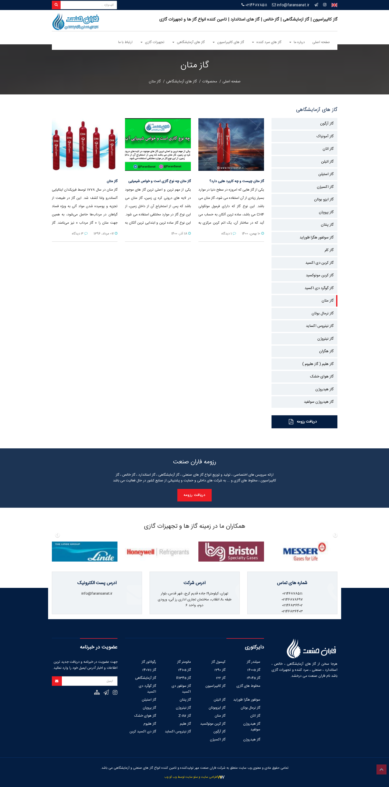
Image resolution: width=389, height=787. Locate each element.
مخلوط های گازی (248, 686)
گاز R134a (183, 678)
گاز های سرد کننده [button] (266, 42)
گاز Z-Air (184, 716)
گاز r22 (220, 678)
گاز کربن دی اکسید (319, 263)
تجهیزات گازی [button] (152, 42)
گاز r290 (220, 670)
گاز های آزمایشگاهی (181, 81)
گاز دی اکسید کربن (142, 732)
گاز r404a (253, 678)
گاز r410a (184, 670)
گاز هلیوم (150, 724)
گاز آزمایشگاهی (145, 678)
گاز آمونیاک (325, 136)
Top (381, 769)
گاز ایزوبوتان (217, 708)
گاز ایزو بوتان (324, 199)
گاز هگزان (326, 351)
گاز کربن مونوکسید (320, 275)
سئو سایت (191, 776)
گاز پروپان (326, 212)
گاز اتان (328, 149)
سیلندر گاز (253, 662)
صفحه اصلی (321, 42)
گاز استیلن (326, 174)
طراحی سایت (209, 776)
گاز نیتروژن (325, 339)
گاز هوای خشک (322, 376)
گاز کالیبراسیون (215, 686)
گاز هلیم (185, 724)
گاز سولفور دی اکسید (181, 689)
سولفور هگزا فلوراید (246, 700)
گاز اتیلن (327, 162)
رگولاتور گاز (149, 662)
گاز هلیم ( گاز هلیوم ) (318, 364)
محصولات (209, 81)
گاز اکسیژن (325, 187)
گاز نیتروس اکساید (320, 326)
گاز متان (155, 81)
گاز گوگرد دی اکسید (319, 288)
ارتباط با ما (125, 42)
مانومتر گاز (184, 662)
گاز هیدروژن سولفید (319, 402)
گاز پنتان (327, 225)
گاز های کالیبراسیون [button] (228, 42)
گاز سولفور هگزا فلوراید (317, 237)
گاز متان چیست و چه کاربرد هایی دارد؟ (236, 181)
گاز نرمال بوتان (323, 313)
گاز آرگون (327, 123)
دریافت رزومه (303, 422)
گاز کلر (329, 250)
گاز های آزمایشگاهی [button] (188, 42)
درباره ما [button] (297, 42)
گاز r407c (149, 670)
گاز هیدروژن (324, 389)
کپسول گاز (218, 662)
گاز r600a (253, 670)
